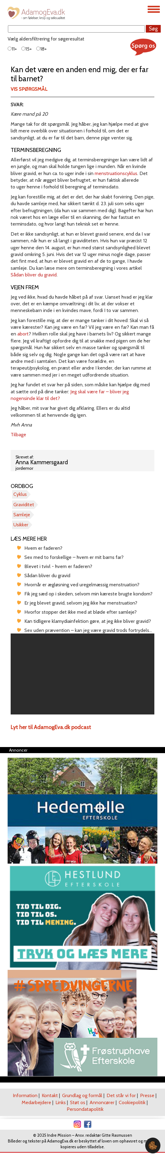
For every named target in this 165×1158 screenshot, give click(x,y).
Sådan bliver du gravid (34, 275)
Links (60, 1102)
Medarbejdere (36, 1102)
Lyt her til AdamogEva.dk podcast (51, 727)
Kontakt (50, 1095)
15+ (26, 49)
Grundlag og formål (82, 1095)
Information (25, 1095)
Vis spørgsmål (29, 89)
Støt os (77, 1102)
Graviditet (23, 504)
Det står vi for (121, 1095)
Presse (147, 1095)
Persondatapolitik (85, 1109)
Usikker (20, 525)
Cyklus (20, 494)
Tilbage (18, 434)
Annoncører (102, 1102)
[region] (82, 673)
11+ (12, 49)
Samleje (21, 515)
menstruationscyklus (116, 173)
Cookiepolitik (132, 1102)
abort (23, 334)
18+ (41, 49)
